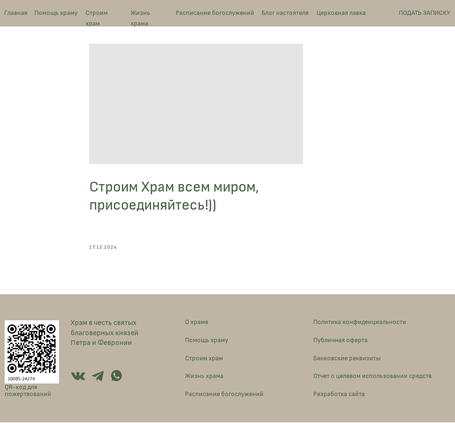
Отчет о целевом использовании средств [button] (372, 377)
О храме (196, 323)
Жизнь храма (140, 18)
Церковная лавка (341, 13)
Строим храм (97, 18)
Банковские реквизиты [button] (347, 359)
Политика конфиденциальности (359, 323)
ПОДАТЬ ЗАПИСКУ (424, 13)
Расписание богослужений (215, 13)
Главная (15, 13)
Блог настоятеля (285, 13)
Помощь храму (56, 13)
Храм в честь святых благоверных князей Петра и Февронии (104, 333)
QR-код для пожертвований (28, 391)
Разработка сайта (339, 395)
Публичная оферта (340, 341)
